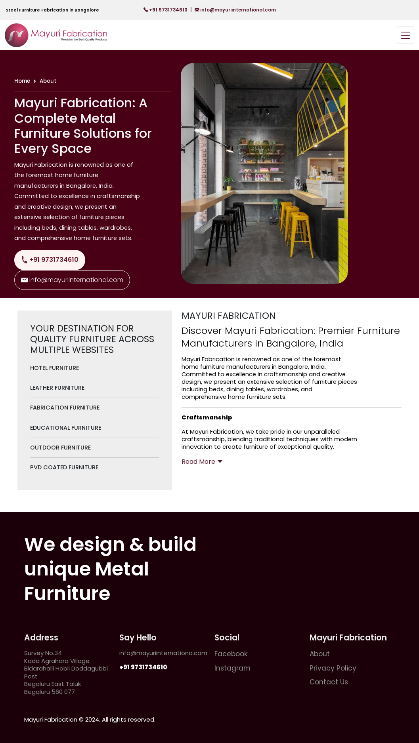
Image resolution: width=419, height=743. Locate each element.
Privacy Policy (333, 668)
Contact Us (329, 682)
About (320, 654)
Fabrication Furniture (64, 408)
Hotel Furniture (54, 368)
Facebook (230, 654)
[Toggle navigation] (405, 35)
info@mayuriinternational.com (235, 10)
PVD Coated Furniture (64, 467)
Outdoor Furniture (60, 448)
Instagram (232, 668)
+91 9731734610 (166, 10)
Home (22, 81)
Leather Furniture (57, 388)
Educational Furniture (65, 428)
